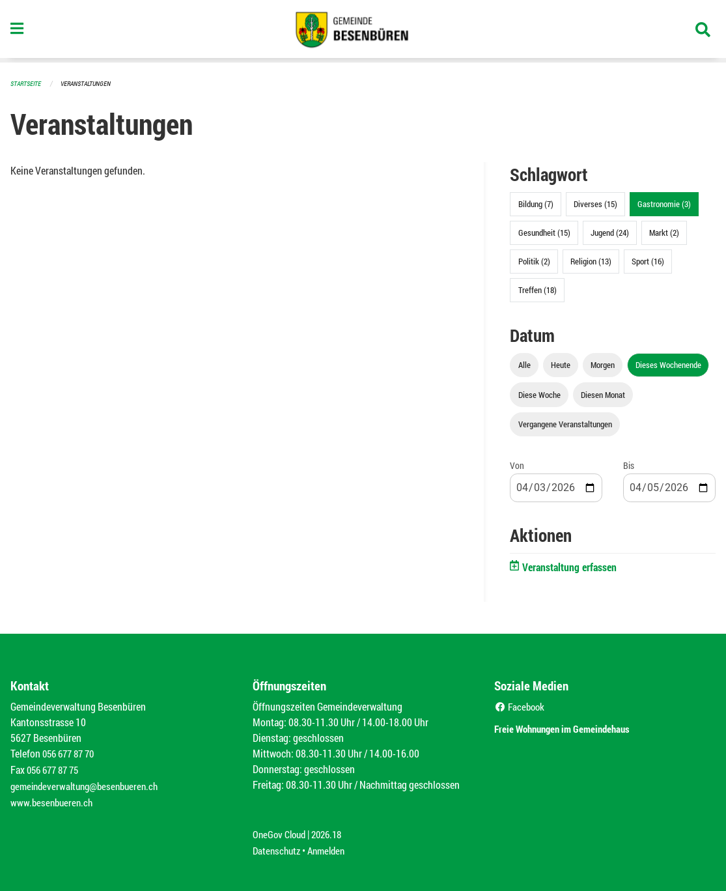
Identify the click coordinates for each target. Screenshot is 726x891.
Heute (560, 364)
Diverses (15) (595, 203)
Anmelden (331, 846)
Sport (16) (648, 260)
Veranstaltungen (91, 83)
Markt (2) (664, 232)
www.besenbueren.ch (53, 799)
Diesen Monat (603, 394)
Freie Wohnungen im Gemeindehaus (580, 726)
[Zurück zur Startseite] (363, 31)
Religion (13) (590, 260)
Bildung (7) (535, 203)
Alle (524, 364)
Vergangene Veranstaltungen (565, 423)
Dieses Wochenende (668, 364)
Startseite (27, 83)
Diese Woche (539, 394)
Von (517, 465)
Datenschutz (278, 846)
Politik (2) (534, 260)
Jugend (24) (610, 232)
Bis (628, 465)
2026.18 (332, 831)
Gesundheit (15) (544, 232)
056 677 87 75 (56, 768)
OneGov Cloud (281, 831)
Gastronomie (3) (664, 203)
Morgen (603, 364)
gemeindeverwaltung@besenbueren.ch (89, 784)
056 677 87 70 (71, 752)
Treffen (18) (537, 289)
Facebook (521, 706)
